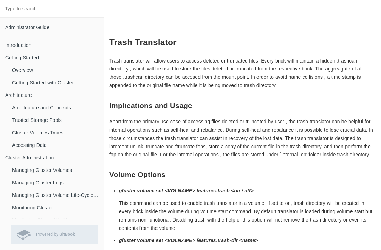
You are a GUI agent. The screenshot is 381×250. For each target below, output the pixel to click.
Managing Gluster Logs (38, 182)
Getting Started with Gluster (43, 82)
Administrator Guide (27, 27)
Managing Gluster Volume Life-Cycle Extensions (58, 195)
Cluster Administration (29, 157)
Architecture (18, 95)
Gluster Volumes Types (38, 132)
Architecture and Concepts (41, 107)
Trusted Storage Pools (37, 120)
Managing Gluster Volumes (42, 170)
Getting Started (22, 57)
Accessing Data (29, 145)
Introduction (18, 45)
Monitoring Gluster (32, 207)
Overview (22, 70)
